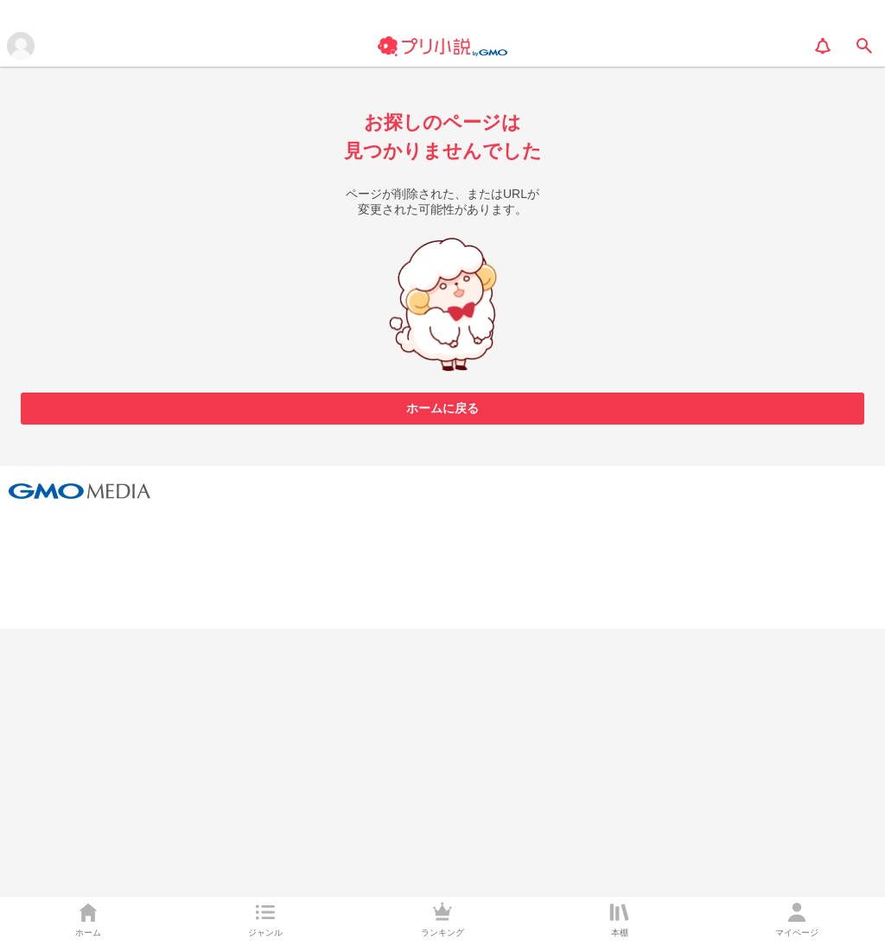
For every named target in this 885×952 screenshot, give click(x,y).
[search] (864, 46)
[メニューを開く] (21, 46)
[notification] (823, 46)
